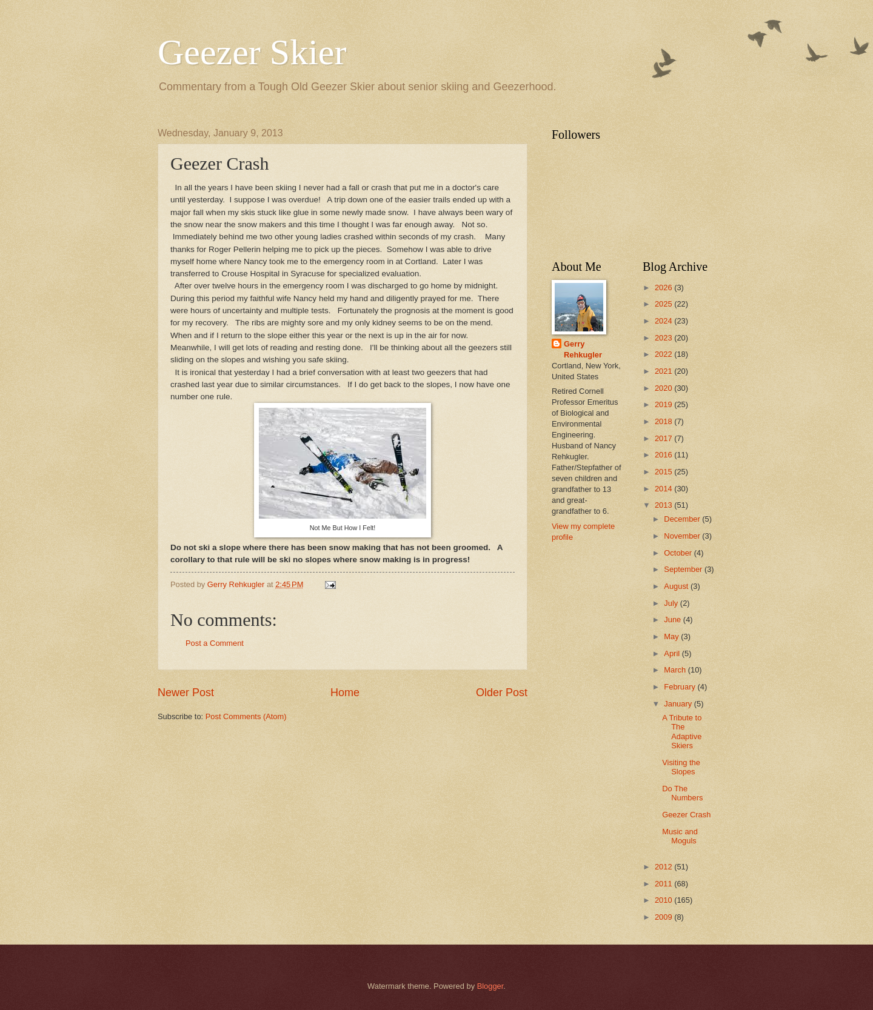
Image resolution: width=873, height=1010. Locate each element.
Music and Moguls (680, 836)
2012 (664, 866)
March (675, 669)
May (672, 636)
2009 (664, 917)
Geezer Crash (686, 814)
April (672, 653)
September (684, 569)
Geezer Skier (252, 52)
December (683, 518)
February (680, 686)
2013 (664, 505)
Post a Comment (215, 643)
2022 (664, 354)
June (673, 619)
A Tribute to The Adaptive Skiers (681, 731)
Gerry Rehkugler (583, 349)
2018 (664, 421)
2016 (664, 454)
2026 (664, 287)
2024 (664, 320)
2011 (664, 883)
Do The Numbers (682, 793)
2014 (664, 488)
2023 (664, 337)
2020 (664, 388)
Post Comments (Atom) (246, 716)
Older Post (501, 692)
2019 (664, 404)
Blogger (490, 986)
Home (345, 692)
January (679, 703)
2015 (664, 471)
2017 (664, 438)
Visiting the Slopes (681, 767)
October (679, 552)
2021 (664, 371)
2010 (664, 900)
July (672, 603)
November (683, 535)
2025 (664, 303)
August (677, 586)
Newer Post (186, 692)
